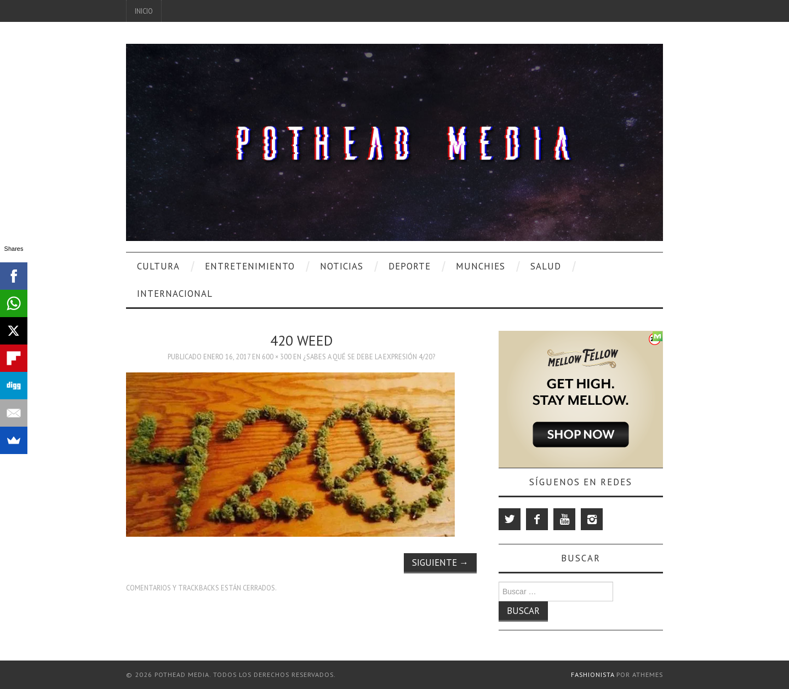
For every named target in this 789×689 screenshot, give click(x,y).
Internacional (175, 294)
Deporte (409, 266)
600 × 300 (276, 356)
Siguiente (440, 562)
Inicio (144, 11)
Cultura (158, 266)
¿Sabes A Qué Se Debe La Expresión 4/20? (369, 356)
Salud (545, 266)
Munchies (480, 266)
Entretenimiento (250, 266)
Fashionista (592, 674)
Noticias (341, 266)
